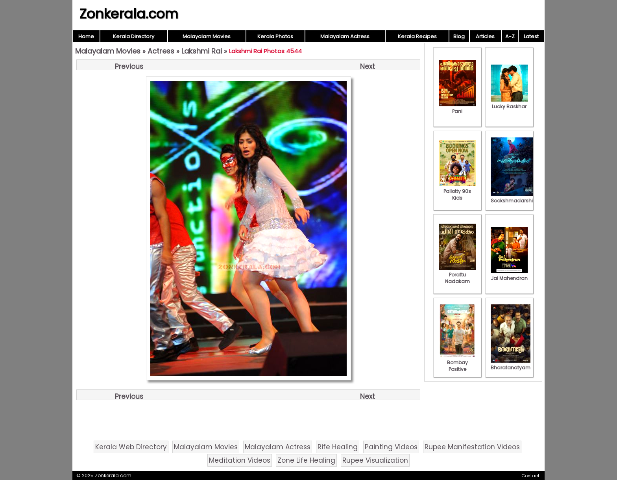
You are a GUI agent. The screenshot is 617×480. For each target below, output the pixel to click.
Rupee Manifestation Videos (472, 447)
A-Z (510, 36)
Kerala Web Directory (131, 447)
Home (86, 36)
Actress (161, 51)
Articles (485, 36)
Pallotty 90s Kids (457, 191)
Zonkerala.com (128, 13)
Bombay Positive (457, 362)
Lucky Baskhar (509, 103)
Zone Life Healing (306, 460)
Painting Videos (391, 447)
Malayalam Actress (344, 36)
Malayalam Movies (207, 36)
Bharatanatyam (510, 364)
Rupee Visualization (375, 460)
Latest (531, 36)
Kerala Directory (133, 36)
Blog (459, 36)
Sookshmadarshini (514, 197)
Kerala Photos (275, 36)
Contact (530, 476)
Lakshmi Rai (201, 51)
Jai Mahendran (509, 275)
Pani (457, 108)
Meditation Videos (239, 460)
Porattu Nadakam (457, 275)
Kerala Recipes (417, 36)
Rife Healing (338, 447)
